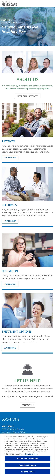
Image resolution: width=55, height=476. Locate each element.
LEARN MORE (10, 157)
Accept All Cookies (27, 472)
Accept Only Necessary (27, 465)
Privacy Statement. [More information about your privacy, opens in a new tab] (31, 454)
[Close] (51, 437)
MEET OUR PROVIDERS (27, 96)
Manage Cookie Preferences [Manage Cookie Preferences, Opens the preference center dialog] (27, 458)
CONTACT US (27, 405)
